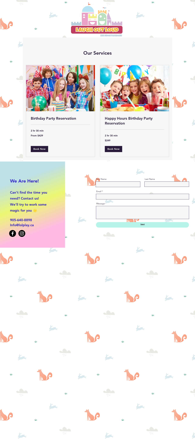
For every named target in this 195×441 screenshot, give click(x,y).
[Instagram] (21, 233)
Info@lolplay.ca (22, 225)
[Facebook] (12, 233)
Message (100, 203)
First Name (101, 179)
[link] (60, 118)
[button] (39, 149)
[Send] (142, 225)
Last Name (150, 179)
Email (98, 191)
